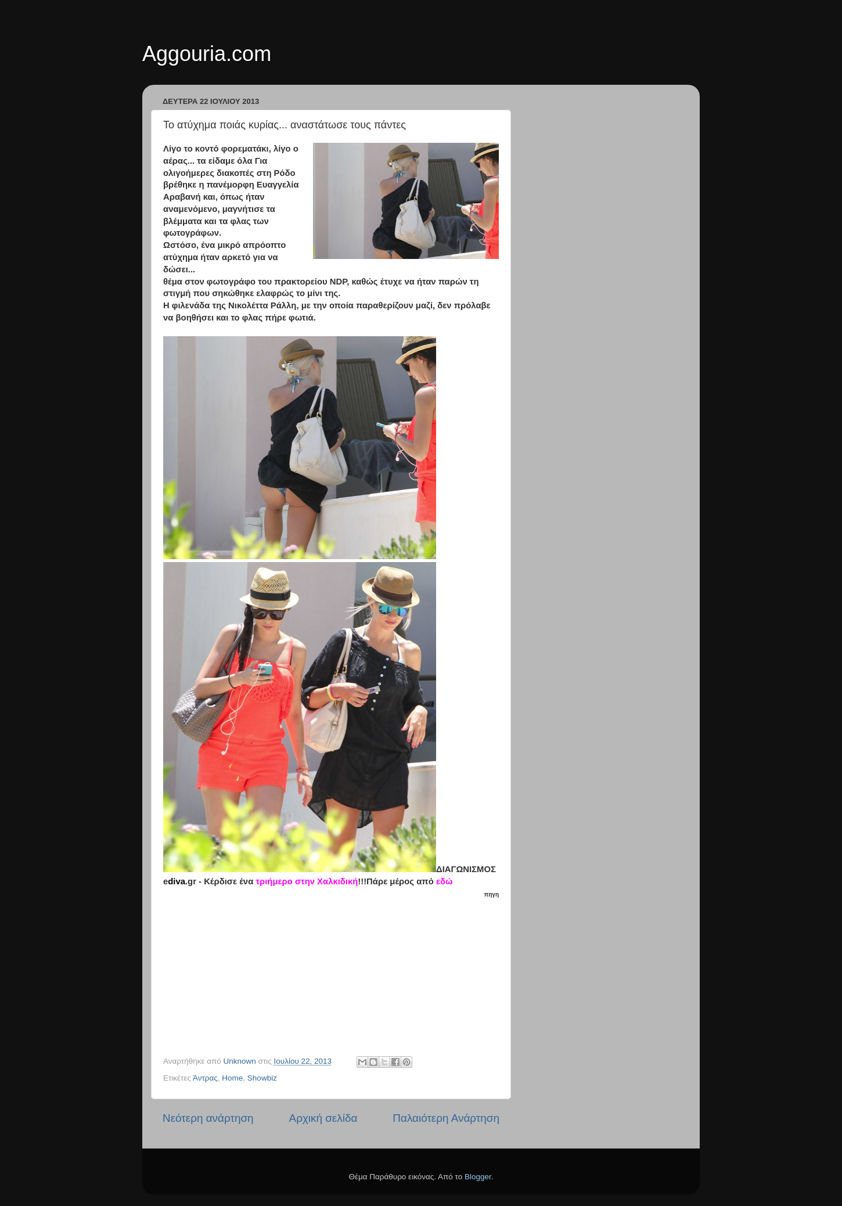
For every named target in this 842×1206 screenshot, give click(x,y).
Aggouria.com (206, 54)
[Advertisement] (337, 972)
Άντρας (205, 1078)
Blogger (478, 1176)
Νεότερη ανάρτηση (208, 1118)
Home (232, 1078)
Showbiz (262, 1078)
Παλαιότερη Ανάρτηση (446, 1118)
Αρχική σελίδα (323, 1118)
